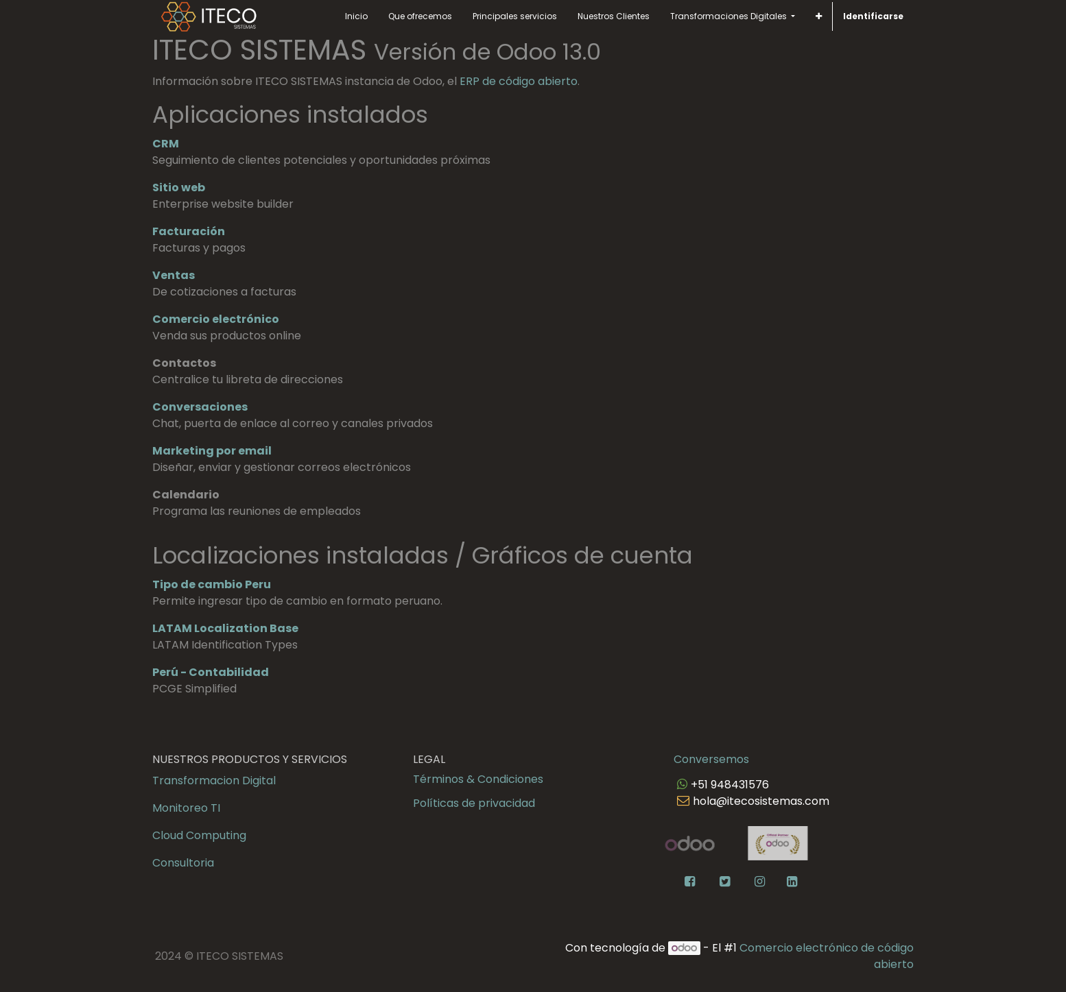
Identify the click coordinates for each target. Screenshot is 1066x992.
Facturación (188, 231)
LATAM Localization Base (225, 628)
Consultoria (183, 863)
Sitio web (178, 187)
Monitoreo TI (186, 808)
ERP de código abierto (519, 81)
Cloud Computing (199, 835)
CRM (165, 144)
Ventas (173, 275)
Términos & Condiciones (478, 779)
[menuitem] (356, 16)
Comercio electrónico (215, 319)
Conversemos (711, 759)
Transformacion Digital (214, 780)
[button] (818, 16)
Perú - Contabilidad (210, 672)
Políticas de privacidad (474, 803)
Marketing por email (212, 451)
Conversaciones (200, 407)
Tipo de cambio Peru (211, 584)
